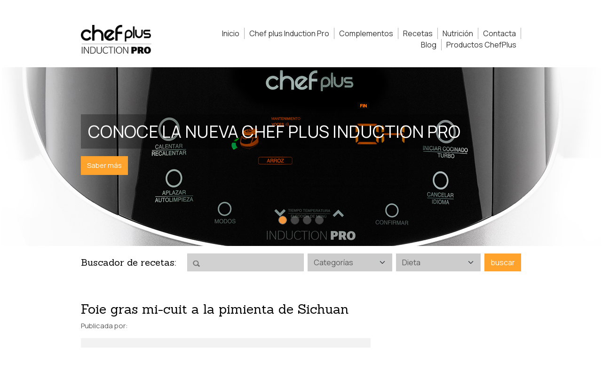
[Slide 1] (282, 220)
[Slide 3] (307, 220)
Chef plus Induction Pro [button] (289, 33)
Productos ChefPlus (481, 45)
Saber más (104, 165)
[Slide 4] (319, 220)
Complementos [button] (366, 33)
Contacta (499, 33)
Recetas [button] (418, 33)
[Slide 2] (295, 220)
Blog (428, 45)
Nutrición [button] (458, 33)
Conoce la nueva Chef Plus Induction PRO (274, 131)
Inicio (230, 33)
